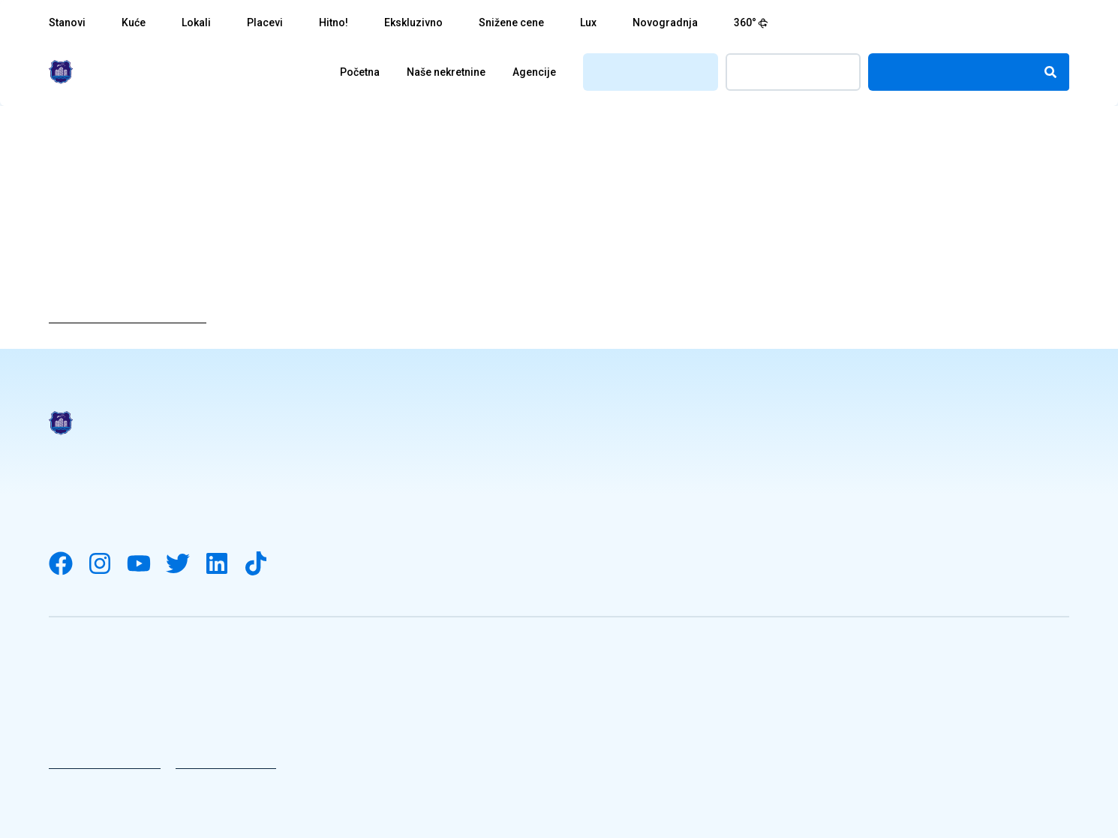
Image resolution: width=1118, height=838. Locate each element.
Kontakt (843, 504)
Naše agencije (862, 474)
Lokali (196, 23)
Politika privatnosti (105, 762)
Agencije (534, 72)
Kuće (134, 23)
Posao (838, 445)
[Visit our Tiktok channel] (263, 564)
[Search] (1050, 72)
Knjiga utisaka (601, 533)
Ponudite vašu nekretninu (896, 533)
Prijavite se (793, 71)
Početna (360, 72)
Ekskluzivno (413, 23)
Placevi (265, 23)
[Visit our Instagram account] (107, 564)
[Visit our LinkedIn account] (224, 564)
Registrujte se (651, 71)
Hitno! (333, 23)
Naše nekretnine (446, 72)
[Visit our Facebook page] (68, 564)
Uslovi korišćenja (226, 762)
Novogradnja (665, 23)
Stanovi (67, 23)
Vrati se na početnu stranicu (127, 317)
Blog (572, 504)
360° (751, 23)
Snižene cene (511, 23)
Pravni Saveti (598, 445)
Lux (588, 23)
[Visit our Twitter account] (185, 564)
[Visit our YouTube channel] (146, 564)
